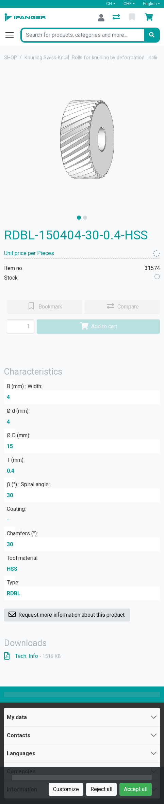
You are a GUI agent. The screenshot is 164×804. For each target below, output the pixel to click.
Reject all (101, 789)
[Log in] (101, 17)
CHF (128, 3)
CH (109, 3)
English (150, 3)
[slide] (79, 218)
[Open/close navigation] (12, 35)
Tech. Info (32, 656)
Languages (21, 753)
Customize (66, 789)
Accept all (135, 789)
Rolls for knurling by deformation (108, 58)
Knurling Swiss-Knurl (46, 58)
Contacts (18, 735)
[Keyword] (82, 35)
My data (17, 717)
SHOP (10, 58)
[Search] (151, 35)
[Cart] (150, 18)
